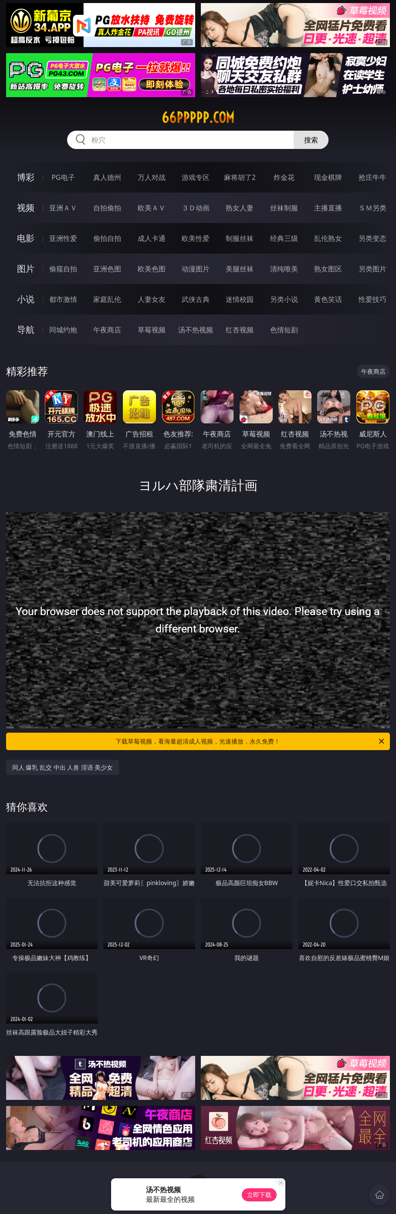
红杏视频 (240, 330)
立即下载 (259, 1194)
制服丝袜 (240, 238)
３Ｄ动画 (196, 208)
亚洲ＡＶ (63, 208)
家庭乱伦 (107, 299)
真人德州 (107, 177)
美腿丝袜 (240, 269)
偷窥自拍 (63, 269)
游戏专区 (196, 177)
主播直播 (328, 208)
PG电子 (62, 177)
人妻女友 (152, 299)
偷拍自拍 (107, 238)
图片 (25, 268)
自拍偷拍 (107, 208)
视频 (25, 207)
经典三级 (284, 238)
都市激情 (63, 299)
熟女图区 (328, 269)
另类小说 (284, 299)
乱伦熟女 (328, 238)
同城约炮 (63, 330)
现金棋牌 (328, 177)
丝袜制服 (284, 208)
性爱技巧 (372, 299)
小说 (25, 299)
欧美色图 (152, 269)
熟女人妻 (240, 208)
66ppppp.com (198, 117)
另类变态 (372, 238)
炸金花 (284, 177)
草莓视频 (152, 330)
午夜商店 (107, 330)
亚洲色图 (107, 269)
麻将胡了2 (240, 177)
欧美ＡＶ (152, 208)
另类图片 (372, 269)
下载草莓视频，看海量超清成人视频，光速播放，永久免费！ (250, 741)
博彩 (25, 177)
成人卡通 (152, 238)
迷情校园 (240, 299)
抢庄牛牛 (372, 177)
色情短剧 (284, 330)
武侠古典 (196, 299)
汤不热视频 (195, 330)
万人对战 (152, 177)
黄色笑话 (328, 299)
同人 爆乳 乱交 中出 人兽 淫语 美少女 (62, 767)
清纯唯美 (284, 269)
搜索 (311, 140)
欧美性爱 (196, 238)
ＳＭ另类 (372, 208)
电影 (25, 238)
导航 (25, 329)
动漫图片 (196, 269)
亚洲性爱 (63, 238)
